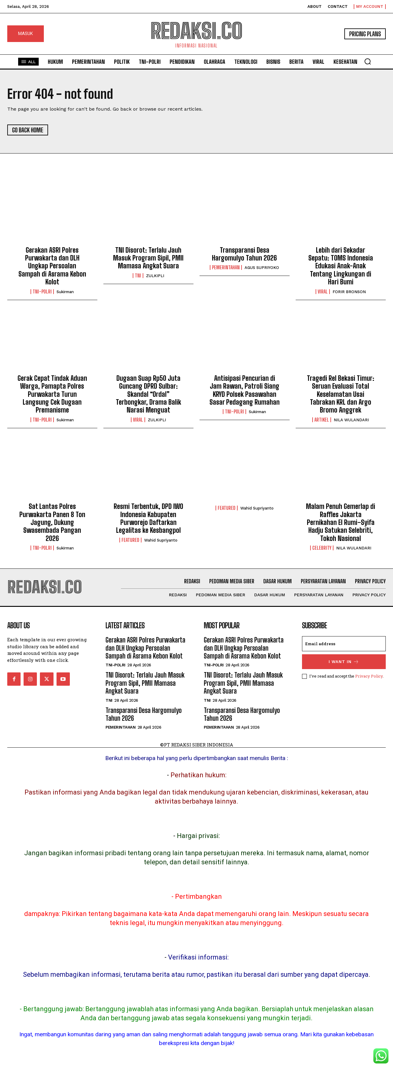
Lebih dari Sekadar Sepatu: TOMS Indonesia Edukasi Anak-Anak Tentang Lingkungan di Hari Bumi (340, 266)
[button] (367, 61)
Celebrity (321, 547)
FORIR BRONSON (349, 292)
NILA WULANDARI (351, 420)
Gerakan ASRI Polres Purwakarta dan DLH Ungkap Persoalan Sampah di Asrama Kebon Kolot (52, 266)
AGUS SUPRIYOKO (262, 267)
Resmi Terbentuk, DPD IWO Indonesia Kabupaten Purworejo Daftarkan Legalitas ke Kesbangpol (148, 518)
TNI (138, 275)
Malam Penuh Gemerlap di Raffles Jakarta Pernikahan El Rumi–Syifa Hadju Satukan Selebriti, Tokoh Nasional (340, 522)
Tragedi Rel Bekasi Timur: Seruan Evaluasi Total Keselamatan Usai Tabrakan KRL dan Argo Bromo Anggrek (340, 394)
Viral (323, 291)
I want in (344, 662)
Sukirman (65, 292)
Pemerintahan (226, 267)
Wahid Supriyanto (160, 540)
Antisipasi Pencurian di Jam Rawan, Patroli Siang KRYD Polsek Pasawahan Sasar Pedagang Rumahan (244, 390)
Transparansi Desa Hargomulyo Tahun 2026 (244, 254)
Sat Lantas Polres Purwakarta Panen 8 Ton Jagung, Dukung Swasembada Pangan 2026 (52, 522)
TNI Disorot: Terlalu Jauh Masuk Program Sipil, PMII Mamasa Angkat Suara (148, 258)
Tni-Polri (42, 291)
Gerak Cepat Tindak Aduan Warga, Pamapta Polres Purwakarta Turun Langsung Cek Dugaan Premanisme (52, 394)
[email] (344, 643)
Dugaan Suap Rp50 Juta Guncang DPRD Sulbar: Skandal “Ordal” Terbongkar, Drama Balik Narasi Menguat (148, 394)
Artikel (321, 419)
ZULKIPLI (155, 275)
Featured (130, 540)
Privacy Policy (369, 676)
